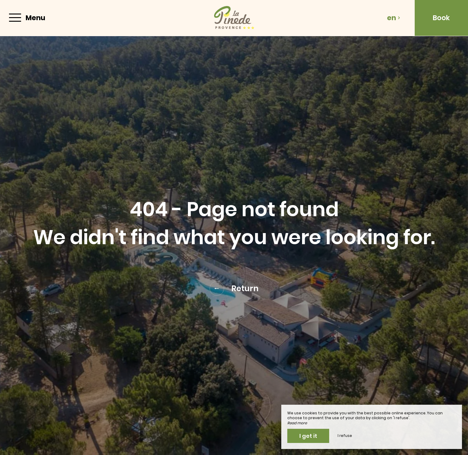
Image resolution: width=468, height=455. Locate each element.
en (393, 18)
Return (234, 288)
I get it (308, 436)
